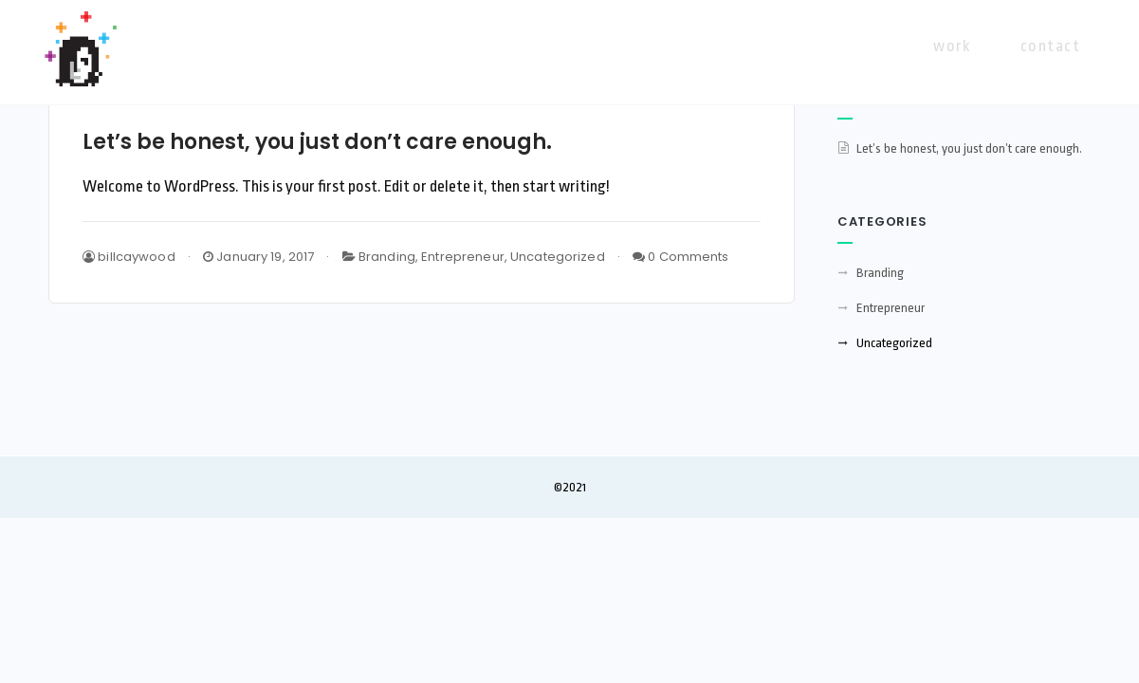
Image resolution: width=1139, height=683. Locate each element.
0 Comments (681, 257)
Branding (386, 257)
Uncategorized (557, 257)
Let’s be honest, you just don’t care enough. (317, 142)
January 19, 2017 (258, 257)
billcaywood (129, 257)
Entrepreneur (463, 257)
